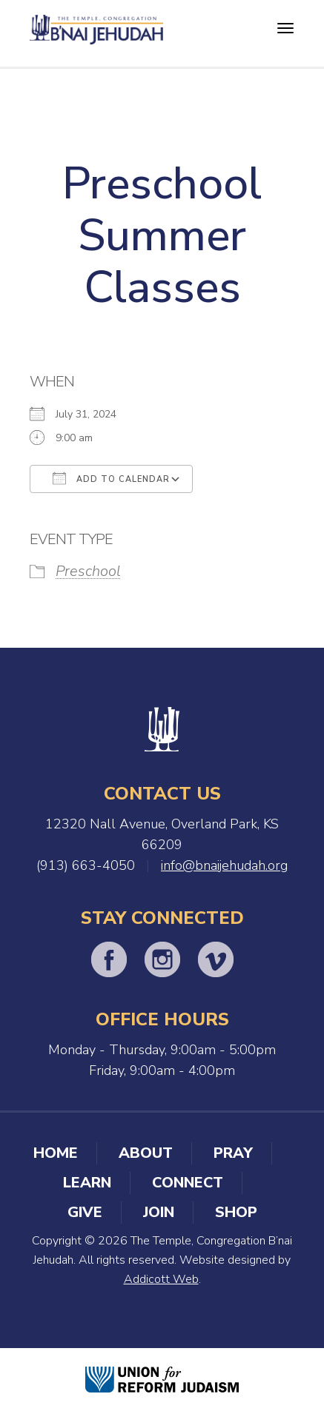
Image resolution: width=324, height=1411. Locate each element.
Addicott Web (161, 1279)
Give (84, 1212)
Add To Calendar (111, 478)
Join (158, 1212)
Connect (187, 1183)
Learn (87, 1183)
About (146, 1153)
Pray (233, 1153)
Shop (236, 1212)
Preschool (88, 571)
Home (55, 1153)
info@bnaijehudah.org (224, 865)
